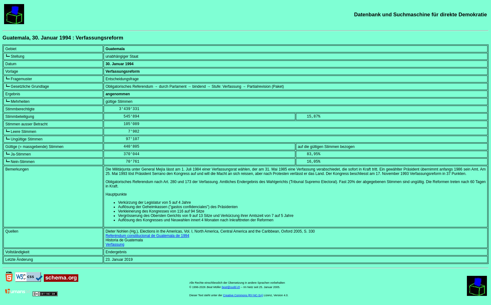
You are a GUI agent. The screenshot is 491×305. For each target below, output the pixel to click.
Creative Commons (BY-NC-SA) (243, 295)
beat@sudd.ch (231, 287)
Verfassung (115, 244)
